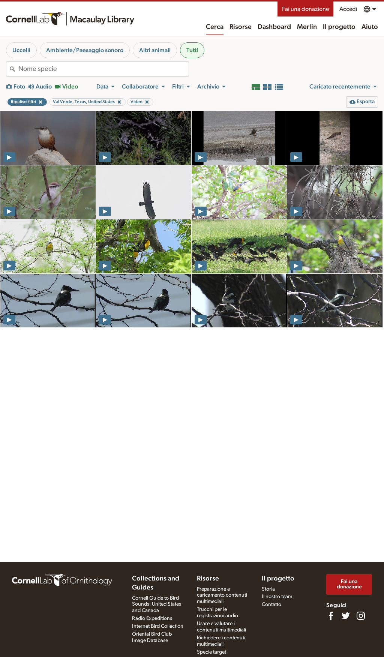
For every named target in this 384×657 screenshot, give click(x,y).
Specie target (211, 652)
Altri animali (155, 50)
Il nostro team (277, 596)
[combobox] (103, 69)
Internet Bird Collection (157, 626)
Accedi (348, 9)
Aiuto (370, 27)
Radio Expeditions (152, 618)
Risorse (241, 27)
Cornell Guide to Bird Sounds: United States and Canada (156, 605)
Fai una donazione (305, 9)
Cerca (215, 27)
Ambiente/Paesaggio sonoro (84, 50)
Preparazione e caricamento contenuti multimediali (222, 595)
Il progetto (339, 27)
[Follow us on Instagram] (360, 615)
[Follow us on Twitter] (345, 615)
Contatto (271, 604)
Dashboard (274, 27)
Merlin (307, 27)
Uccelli (21, 50)
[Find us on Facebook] (330, 615)
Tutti (192, 50)
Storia (268, 589)
